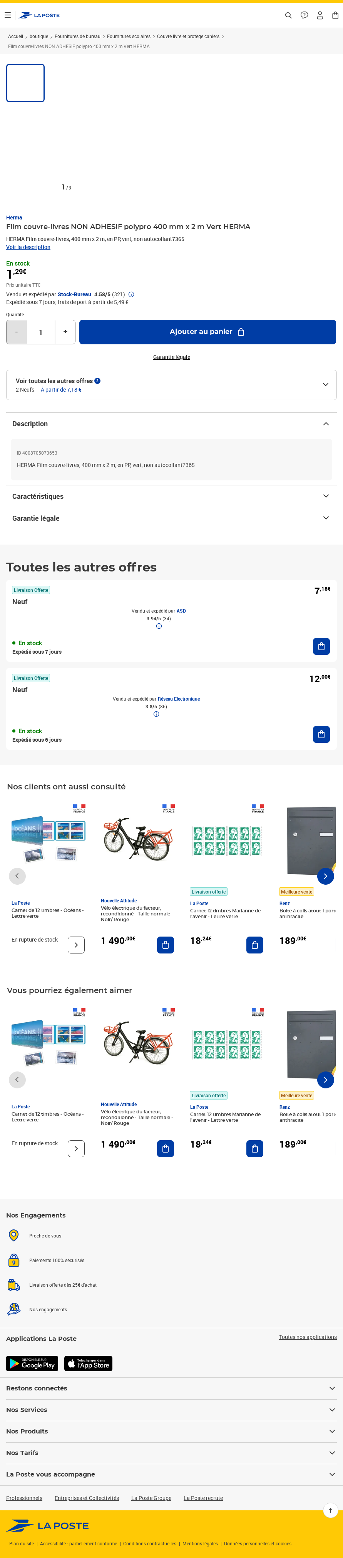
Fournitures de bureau (77, 36)
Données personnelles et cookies (257, 1543)
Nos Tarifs (171, 1453)
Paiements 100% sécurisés (56, 1260)
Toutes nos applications (308, 1337)
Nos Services (171, 1410)
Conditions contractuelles (149, 1543)
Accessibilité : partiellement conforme (78, 1543)
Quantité (15, 314)
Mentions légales (200, 1543)
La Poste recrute (203, 1498)
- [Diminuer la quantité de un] (16, 332)
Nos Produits (171, 1431)
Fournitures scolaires (129, 36)
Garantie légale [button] (171, 357)
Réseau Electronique (179, 699)
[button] (320, 15)
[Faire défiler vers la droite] (325, 876)
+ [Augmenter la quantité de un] (65, 332)
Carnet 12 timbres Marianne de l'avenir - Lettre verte (225, 914)
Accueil (15, 36)
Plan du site (21, 1543)
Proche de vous (45, 1235)
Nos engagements (48, 1309)
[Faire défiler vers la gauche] (17, 876)
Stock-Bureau (74, 294)
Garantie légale (171, 518)
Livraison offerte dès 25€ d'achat (63, 1285)
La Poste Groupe (151, 1498)
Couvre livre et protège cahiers (188, 36)
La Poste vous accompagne (171, 1474)
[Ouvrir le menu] (7, 15)
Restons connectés (171, 1388)
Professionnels (24, 1498)
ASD (181, 611)
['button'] (39, 15)
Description (171, 423)
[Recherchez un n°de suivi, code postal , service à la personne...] (288, 15)
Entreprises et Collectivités (87, 1498)
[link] (47, 1526)
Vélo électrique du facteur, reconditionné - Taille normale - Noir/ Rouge (137, 914)
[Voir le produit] (76, 945)
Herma (14, 217)
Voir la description (28, 247)
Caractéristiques (171, 496)
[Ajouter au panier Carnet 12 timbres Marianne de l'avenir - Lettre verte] (255, 945)
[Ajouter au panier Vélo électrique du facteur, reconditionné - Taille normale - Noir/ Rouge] (165, 945)
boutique (39, 36)
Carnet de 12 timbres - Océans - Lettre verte (48, 913)
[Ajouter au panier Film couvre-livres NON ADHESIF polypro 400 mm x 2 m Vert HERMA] (208, 332)
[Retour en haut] (330, 1510)
